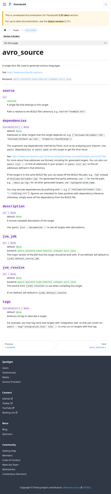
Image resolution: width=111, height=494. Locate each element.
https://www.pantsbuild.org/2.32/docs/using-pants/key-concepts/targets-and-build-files (58, 156)
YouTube (8, 408)
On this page (11, 43)
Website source (71, 487)
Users (5, 368)
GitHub (7, 398)
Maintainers (8, 469)
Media (5, 377)
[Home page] (5, 30)
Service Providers (11, 381)
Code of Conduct (11, 460)
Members (7, 455)
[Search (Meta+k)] (106, 4)
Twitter (7, 403)
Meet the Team (10, 464)
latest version (56, 21)
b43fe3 (86, 487)
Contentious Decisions (14, 474)
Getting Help (9, 450)
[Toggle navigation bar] (4, 4)
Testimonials (9, 372)
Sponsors (7, 434)
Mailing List (9, 412)
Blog (4, 429)
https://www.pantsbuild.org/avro (24, 72)
